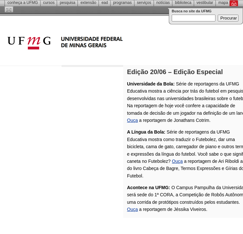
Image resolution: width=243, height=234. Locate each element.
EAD (104, 2)
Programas (122, 2)
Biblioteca (183, 2)
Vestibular (205, 2)
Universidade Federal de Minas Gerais (102, 44)
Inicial (233, 3)
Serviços (144, 2)
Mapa (223, 2)
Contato (9, 9)
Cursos (48, 2)
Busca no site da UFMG (192, 11)
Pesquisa (67, 2)
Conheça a (22, 2)
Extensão (88, 2)
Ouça (132, 120)
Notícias (163, 2)
